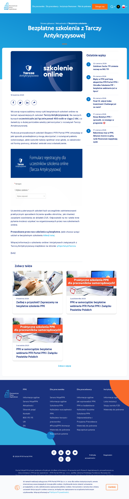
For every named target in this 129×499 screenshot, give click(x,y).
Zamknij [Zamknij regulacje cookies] (112, 487)
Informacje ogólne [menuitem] (31, 398)
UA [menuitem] (24, 422)
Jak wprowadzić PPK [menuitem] (86, 402)
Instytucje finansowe (68, 7)
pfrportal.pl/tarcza (66, 246)
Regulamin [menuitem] (107, 455)
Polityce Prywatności (59, 492)
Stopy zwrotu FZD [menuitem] (112, 406)
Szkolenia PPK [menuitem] (56, 406)
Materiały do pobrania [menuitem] (60, 430)
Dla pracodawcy (52, 7)
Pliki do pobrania (84, 7)
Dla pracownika (38, 7)
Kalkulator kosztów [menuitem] (85, 410)
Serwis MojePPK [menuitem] (30, 402)
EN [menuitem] (24, 426)
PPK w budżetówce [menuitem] (85, 406)
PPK (25, 390)
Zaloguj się (99, 7)
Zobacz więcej (64, 366)
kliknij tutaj (48, 236)
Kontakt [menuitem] (26, 414)
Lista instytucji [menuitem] (110, 402)
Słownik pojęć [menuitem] (29, 410)
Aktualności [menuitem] (28, 406)
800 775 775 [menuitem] (28, 418)
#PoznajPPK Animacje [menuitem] (60, 426)
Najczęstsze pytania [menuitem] (59, 434)
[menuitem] (38, 6)
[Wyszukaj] (112, 6)
